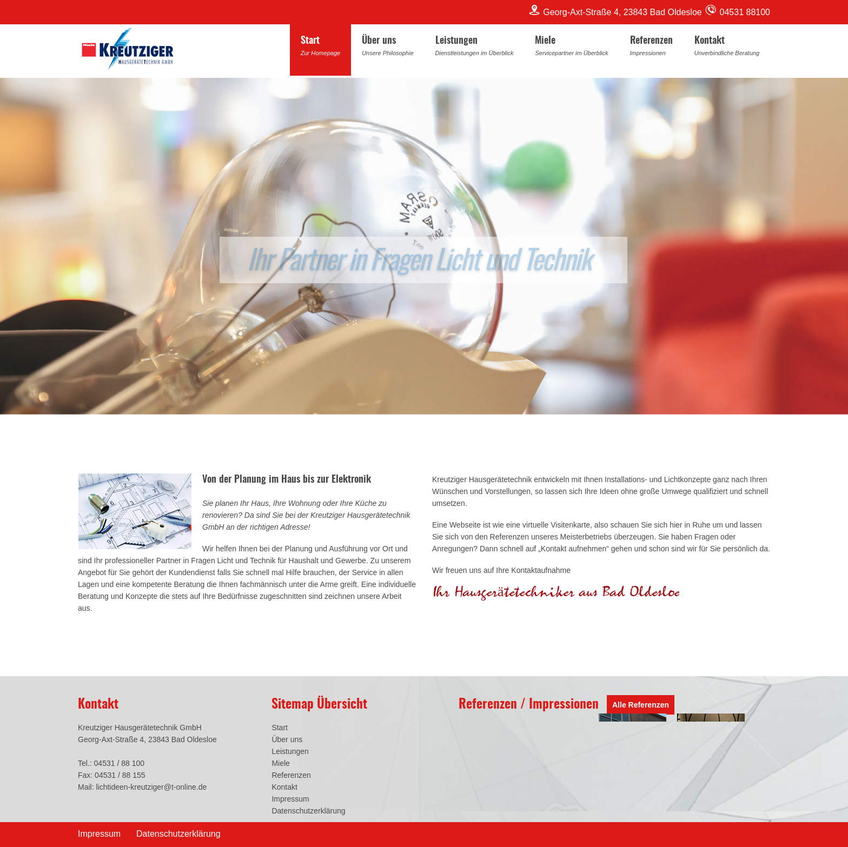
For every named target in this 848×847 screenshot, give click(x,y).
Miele (571, 47)
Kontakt (726, 47)
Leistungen (474, 47)
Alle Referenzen (640, 705)
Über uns (387, 47)
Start (320, 47)
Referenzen (651, 47)
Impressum (290, 799)
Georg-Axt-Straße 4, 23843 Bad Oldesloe (616, 12)
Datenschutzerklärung (308, 810)
